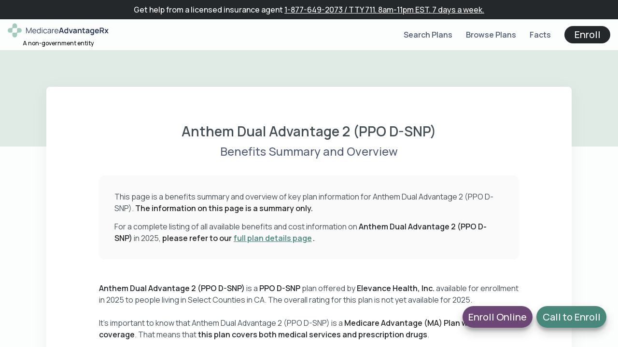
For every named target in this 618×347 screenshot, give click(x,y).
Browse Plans (491, 34)
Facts (540, 34)
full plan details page (273, 238)
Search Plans (428, 34)
